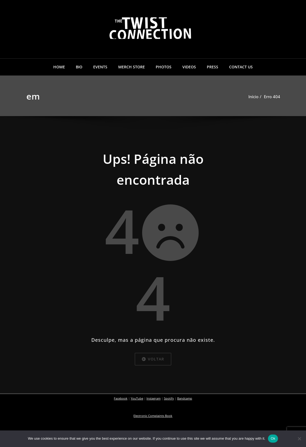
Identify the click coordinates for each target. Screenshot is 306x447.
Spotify (169, 399)
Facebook (120, 399)
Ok (273, 438)
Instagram (153, 399)
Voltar (153, 359)
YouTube (137, 399)
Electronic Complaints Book (152, 416)
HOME (59, 66)
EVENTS (100, 66)
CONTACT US (241, 66)
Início (253, 96)
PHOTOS (163, 66)
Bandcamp (184, 399)
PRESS (212, 66)
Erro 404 (272, 96)
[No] (299, 438)
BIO (79, 66)
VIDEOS (189, 66)
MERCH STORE (131, 66)
